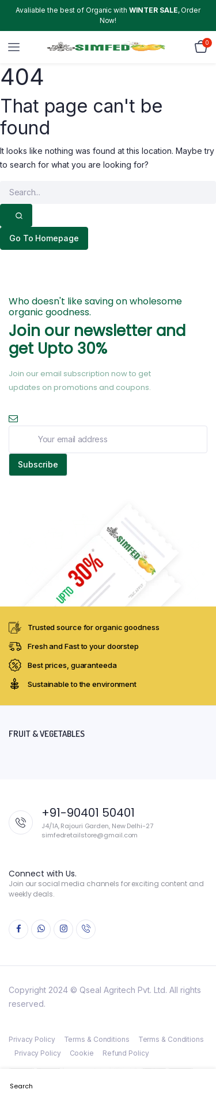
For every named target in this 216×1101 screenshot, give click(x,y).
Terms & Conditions (97, 1039)
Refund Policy (126, 1053)
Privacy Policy (32, 1039)
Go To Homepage (44, 238)
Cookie (82, 1053)
